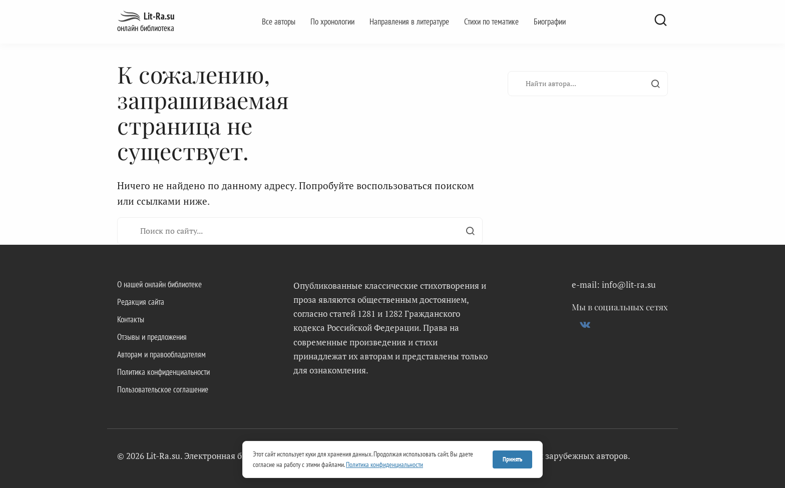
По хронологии (332, 21)
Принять (512, 459)
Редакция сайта (140, 301)
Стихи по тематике (491, 21)
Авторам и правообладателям (161, 354)
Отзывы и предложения (152, 336)
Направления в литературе (409, 21)
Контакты (130, 319)
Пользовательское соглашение (162, 389)
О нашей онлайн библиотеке (159, 284)
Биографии (550, 21)
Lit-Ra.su (159, 16)
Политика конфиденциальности (163, 371)
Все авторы (278, 21)
